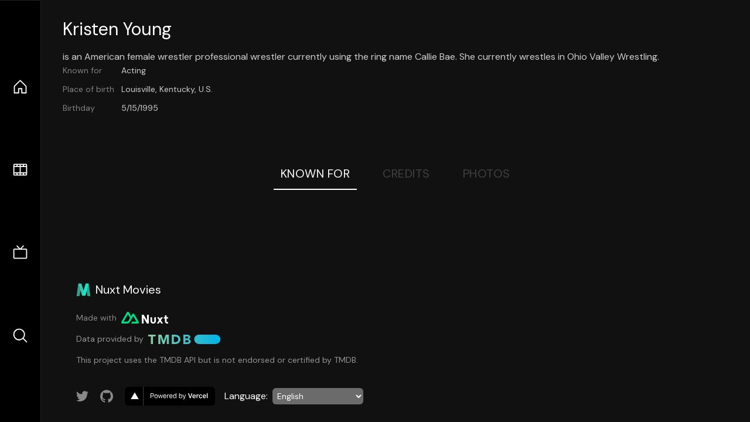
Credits (406, 173)
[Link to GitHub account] (106, 396)
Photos (486, 173)
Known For (315, 173)
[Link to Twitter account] (82, 396)
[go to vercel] (170, 396)
